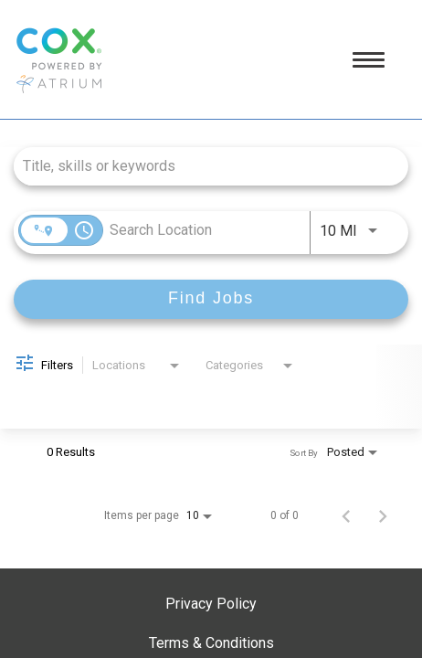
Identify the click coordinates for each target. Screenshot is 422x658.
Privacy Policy (211, 603)
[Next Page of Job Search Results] (382, 515)
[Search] (211, 299)
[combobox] (202, 166)
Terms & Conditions (211, 643)
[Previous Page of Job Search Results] (346, 515)
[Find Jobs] (211, 299)
